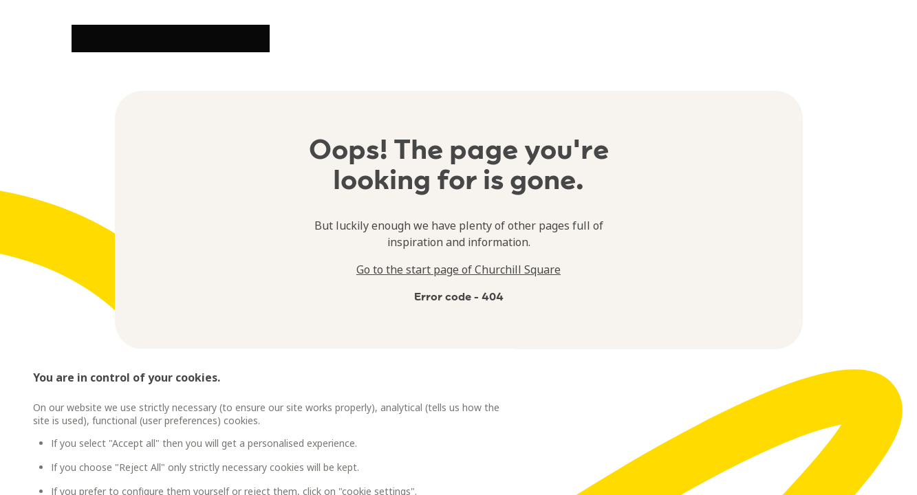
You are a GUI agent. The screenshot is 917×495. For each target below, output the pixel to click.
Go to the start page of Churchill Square (458, 269)
